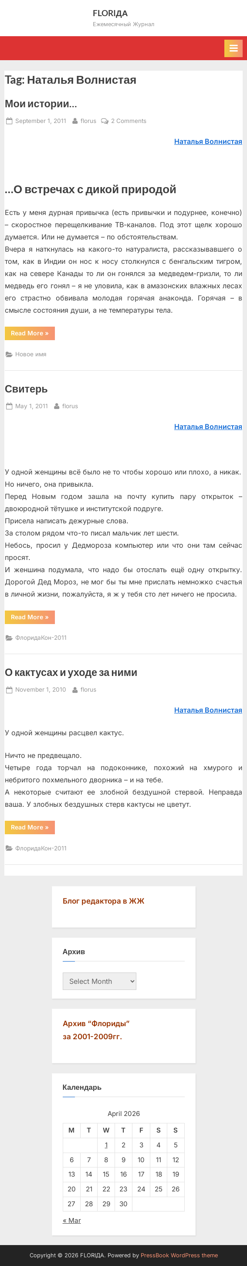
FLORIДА (110, 13)
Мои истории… (41, 103)
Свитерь (26, 388)
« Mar (72, 1220)
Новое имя (31, 354)
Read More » (33, 334)
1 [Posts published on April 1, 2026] (106, 1145)
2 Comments (128, 121)
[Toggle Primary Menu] (233, 48)
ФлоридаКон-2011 (41, 637)
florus (88, 120)
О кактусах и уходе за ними (71, 672)
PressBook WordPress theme (179, 1255)
